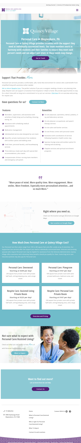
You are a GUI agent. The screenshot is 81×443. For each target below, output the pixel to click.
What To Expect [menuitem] (34, 426)
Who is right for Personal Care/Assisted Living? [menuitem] (37, 421)
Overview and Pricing (40, 314)
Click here (54, 91)
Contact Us (40, 387)
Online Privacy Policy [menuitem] (30, 440)
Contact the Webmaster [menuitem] (66, 440)
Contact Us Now (38, 100)
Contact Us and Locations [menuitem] (37, 430)
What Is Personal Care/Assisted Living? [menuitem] (39, 414)
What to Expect (19, 351)
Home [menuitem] (31, 409)
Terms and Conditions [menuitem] (43, 440)
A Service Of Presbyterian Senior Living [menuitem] (68, 3)
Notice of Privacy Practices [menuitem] (15, 440)
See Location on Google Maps (61, 221)
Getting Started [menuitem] (50, 3)
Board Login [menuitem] (54, 440)
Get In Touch (40, 56)
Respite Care (16, 86)
